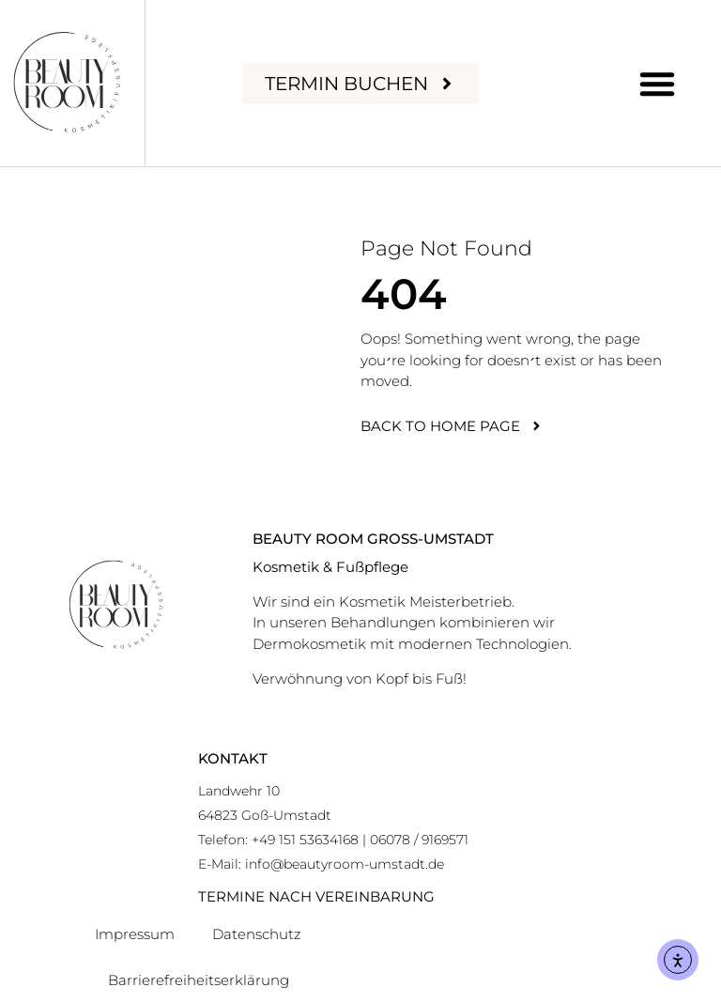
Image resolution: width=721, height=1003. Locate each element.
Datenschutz (256, 934)
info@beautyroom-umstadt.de (344, 864)
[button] (657, 83)
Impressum (135, 934)
